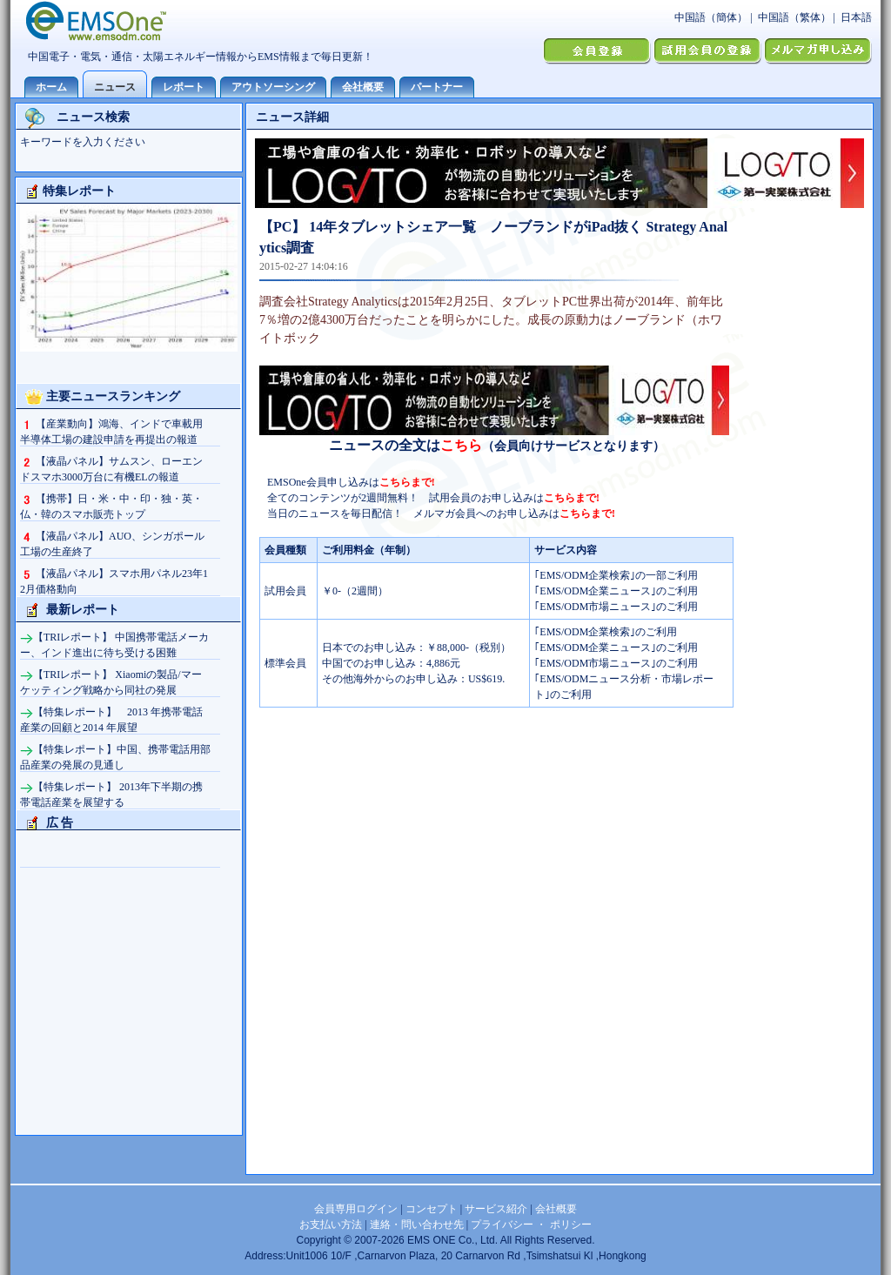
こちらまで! (407, 482)
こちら (461, 445)
